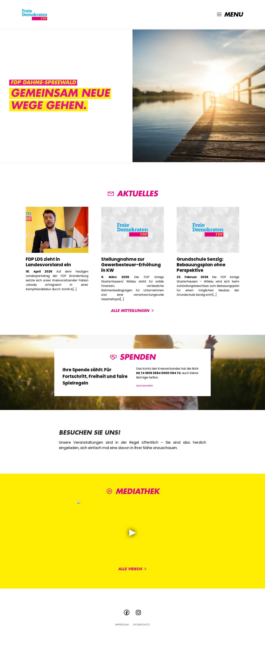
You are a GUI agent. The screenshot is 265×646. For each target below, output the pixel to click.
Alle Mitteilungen (132, 311)
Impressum (122, 625)
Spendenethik (144, 385)
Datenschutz (141, 625)
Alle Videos (132, 569)
